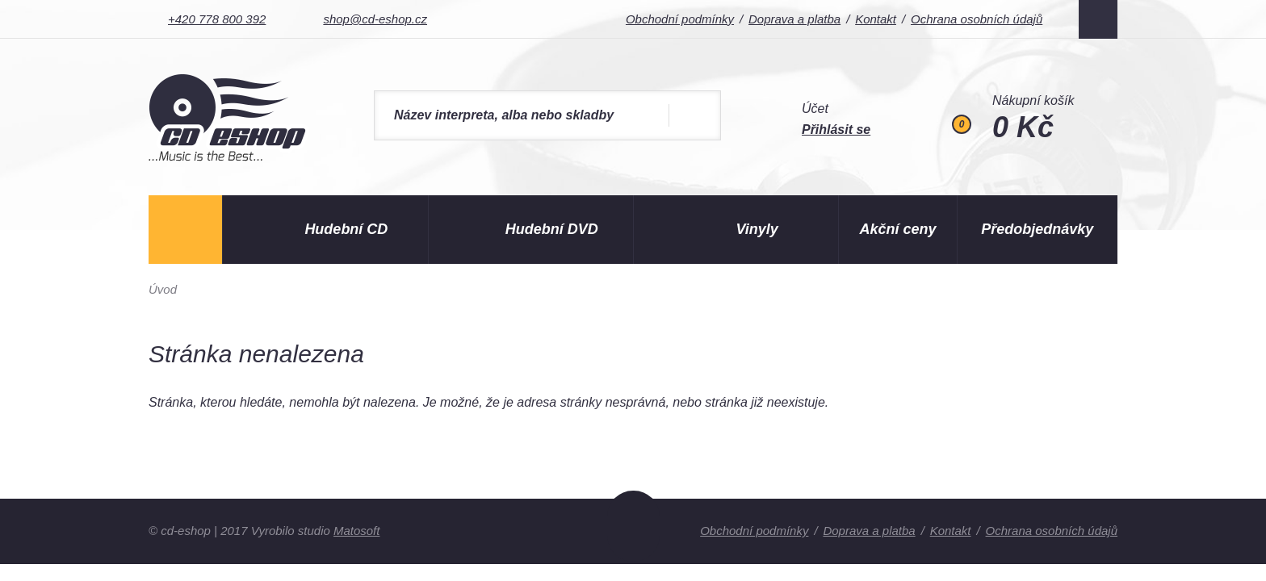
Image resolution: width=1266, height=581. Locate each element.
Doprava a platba (794, 19)
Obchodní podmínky (679, 19)
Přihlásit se (836, 129)
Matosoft (356, 530)
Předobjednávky (1037, 229)
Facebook (1098, 19)
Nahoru (633, 526)
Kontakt (875, 19)
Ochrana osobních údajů (976, 19)
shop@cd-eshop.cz (375, 19)
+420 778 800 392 (217, 19)
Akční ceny (898, 229)
